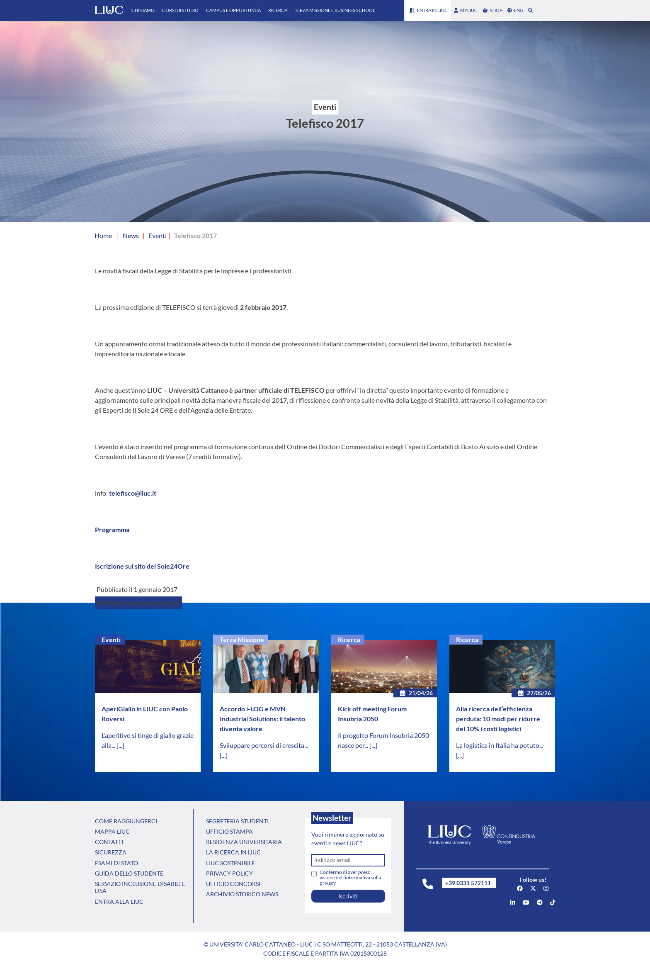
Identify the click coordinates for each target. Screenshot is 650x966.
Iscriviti (348, 896)
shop (492, 10)
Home (103, 235)
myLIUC (466, 10)
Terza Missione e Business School (335, 10)
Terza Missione (242, 639)
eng (515, 10)
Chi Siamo (143, 10)
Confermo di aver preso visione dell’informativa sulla (350, 877)
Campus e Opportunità (233, 10)
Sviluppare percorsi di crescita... (264, 745)
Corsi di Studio (180, 10)
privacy (328, 883)
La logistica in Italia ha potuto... (499, 745)
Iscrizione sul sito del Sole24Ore (142, 566)
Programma (112, 529)
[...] (120, 745)
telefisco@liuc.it (132, 493)
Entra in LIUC (429, 10)
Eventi (111, 639)
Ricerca (277, 10)
